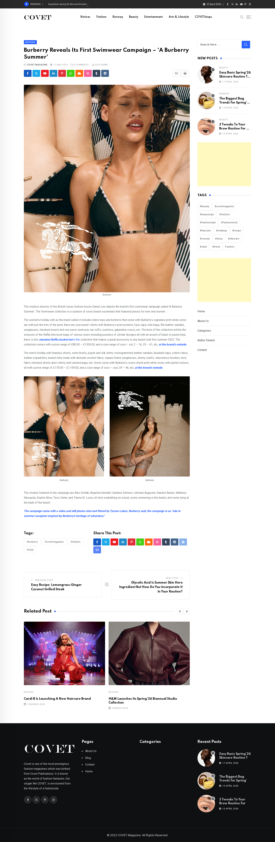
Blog (88, 758)
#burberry (32, 541)
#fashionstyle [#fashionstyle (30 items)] (208, 222)
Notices (85, 17)
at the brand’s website (148, 367)
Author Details (206, 340)
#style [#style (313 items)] (203, 246)
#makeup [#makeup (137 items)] (221, 230)
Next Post (172, 578)
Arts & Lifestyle (179, 17)
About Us (203, 321)
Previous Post (44, 580)
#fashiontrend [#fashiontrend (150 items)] (229, 222)
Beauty (133, 17)
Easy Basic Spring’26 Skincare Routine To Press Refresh (235, 76)
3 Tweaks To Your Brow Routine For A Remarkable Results (234, 128)
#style (30, 549)
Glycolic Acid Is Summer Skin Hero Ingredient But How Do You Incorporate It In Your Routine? (151, 587)
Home (201, 311)
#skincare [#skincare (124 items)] (233, 238)
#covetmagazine (54, 541)
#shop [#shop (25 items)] (219, 238)
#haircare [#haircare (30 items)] (205, 230)
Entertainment (153, 17)
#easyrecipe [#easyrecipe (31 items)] (207, 214)
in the (59, 339)
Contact (202, 350)
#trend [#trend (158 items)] (216, 246)
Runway (117, 17)
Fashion (101, 17)
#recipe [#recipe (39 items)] (236, 230)
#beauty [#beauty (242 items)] (204, 206)
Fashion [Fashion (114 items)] (229, 246)
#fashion (75, 541)
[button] (180, 611)
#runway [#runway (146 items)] (205, 238)
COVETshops (203, 17)
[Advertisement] (224, 164)
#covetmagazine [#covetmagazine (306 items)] (224, 206)
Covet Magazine (37, 65)
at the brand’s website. (173, 344)
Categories (204, 330)
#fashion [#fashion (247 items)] (224, 214)
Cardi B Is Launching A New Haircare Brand (57, 698)
